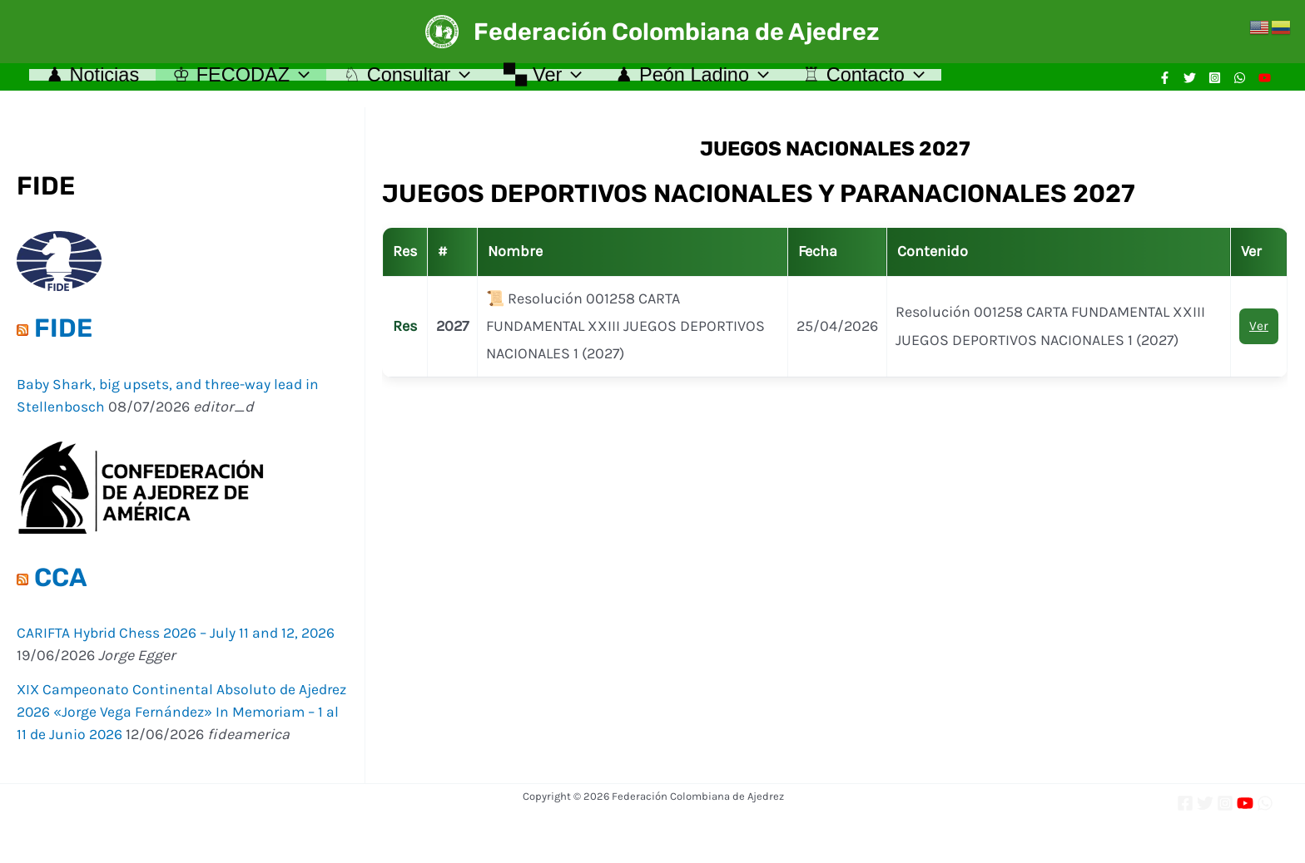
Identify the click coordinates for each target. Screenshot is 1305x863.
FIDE (63, 336)
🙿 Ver (563, 81)
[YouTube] (1264, 82)
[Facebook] (1165, 82)
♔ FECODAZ (250, 81)
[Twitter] (1189, 82)
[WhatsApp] (1239, 82)
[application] (309, 81)
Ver (1258, 334)
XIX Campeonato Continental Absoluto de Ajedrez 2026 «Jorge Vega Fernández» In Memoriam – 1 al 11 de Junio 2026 (158, 720)
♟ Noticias (95, 81)
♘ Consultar (421, 81)
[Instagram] (1214, 82)
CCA (60, 585)
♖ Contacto (896, 81)
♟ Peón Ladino (719, 81)
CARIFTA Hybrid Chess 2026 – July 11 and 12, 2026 (178, 641)
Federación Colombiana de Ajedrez (677, 31)
